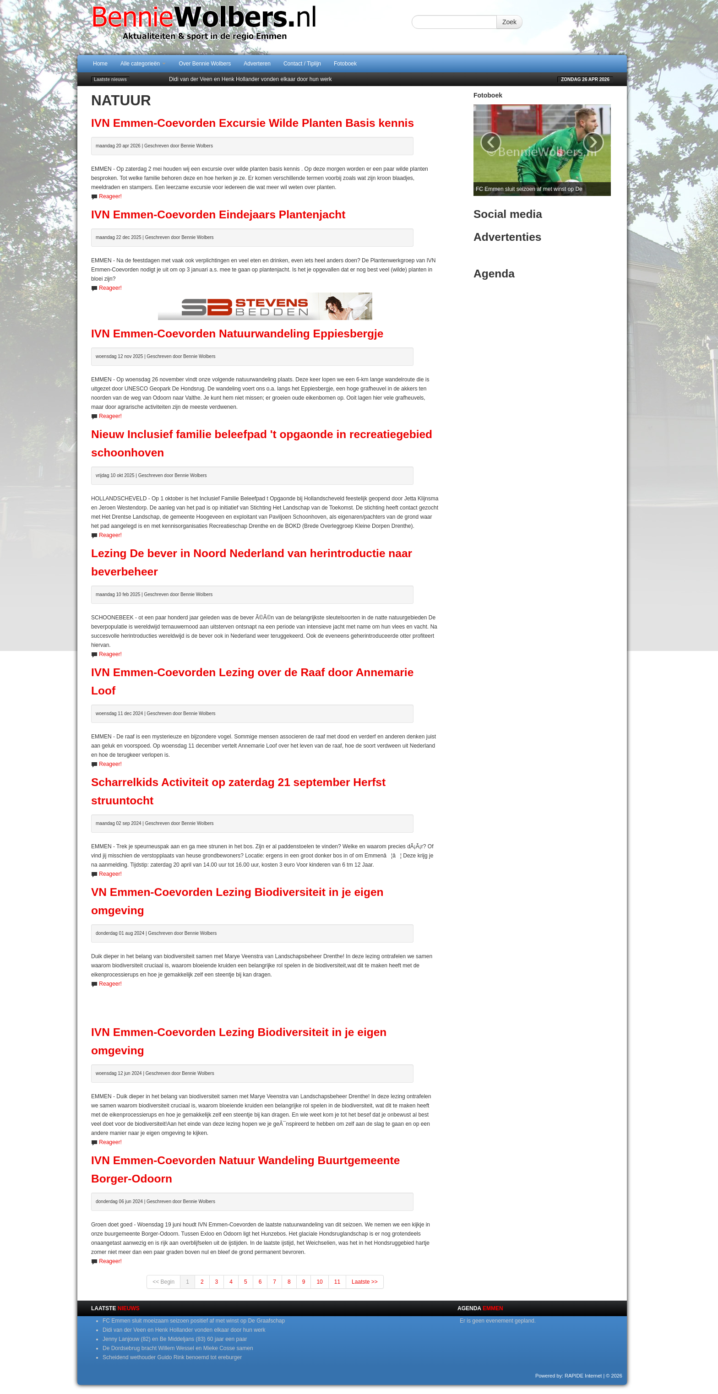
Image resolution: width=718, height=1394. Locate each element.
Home (100, 63)
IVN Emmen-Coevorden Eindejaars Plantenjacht (218, 214)
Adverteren (257, 63)
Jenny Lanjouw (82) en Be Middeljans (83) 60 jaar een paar (175, 1339)
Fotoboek (345, 63)
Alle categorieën (143, 63)
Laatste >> (365, 1282)
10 (319, 1282)
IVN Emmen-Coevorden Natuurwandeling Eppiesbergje (237, 333)
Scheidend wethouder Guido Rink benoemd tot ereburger (172, 1357)
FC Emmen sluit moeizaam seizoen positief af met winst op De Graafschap (194, 1321)
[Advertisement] (265, 1002)
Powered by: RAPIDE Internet (568, 1375)
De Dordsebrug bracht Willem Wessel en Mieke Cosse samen (178, 1348)
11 (337, 1282)
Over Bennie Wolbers (205, 63)
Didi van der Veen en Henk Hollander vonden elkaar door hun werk (250, 79)
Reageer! (110, 196)
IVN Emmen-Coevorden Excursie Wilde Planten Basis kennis (252, 123)
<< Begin (163, 1282)
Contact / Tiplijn (302, 63)
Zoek (509, 22)
